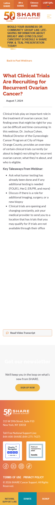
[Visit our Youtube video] (13, 466)
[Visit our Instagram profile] (21, 466)
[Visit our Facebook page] (6, 466)
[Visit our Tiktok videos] (29, 466)
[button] (49, 16)
